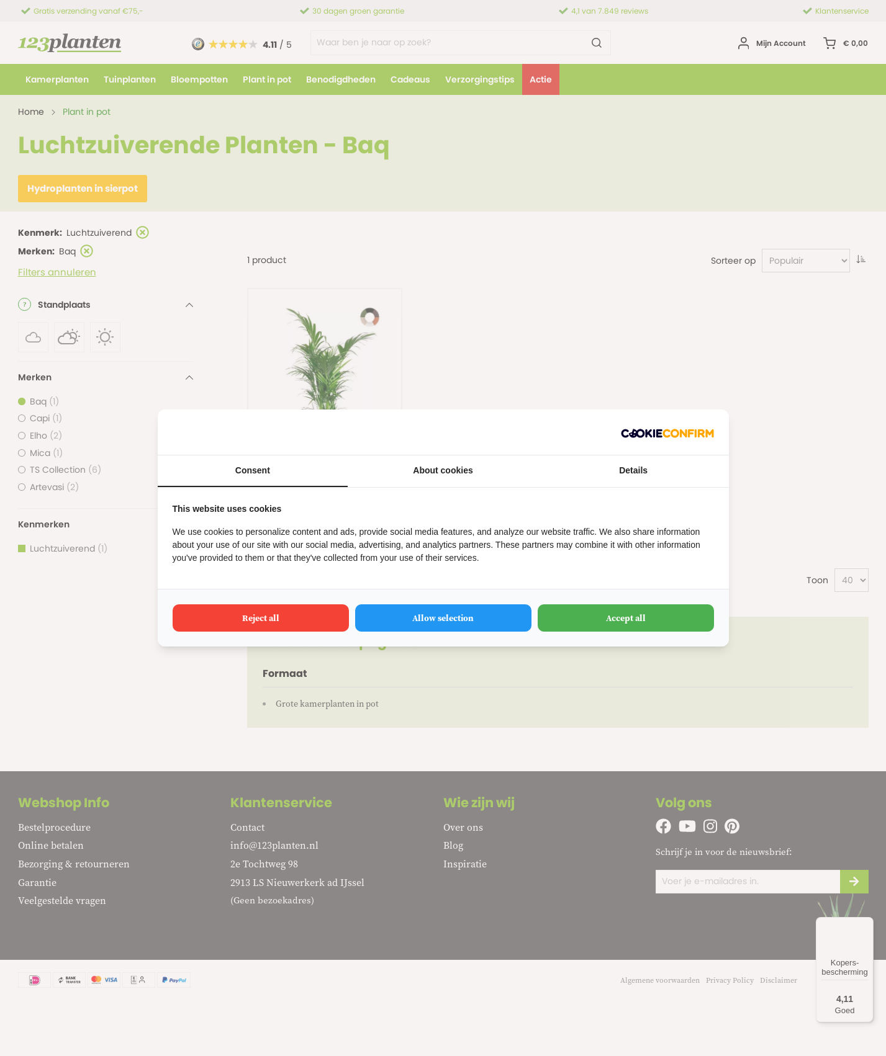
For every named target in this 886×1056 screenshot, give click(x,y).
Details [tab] (633, 470)
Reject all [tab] (260, 618)
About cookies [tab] (442, 470)
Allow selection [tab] (443, 618)
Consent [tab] (252, 470)
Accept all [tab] (626, 618)
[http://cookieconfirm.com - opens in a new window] (667, 432)
